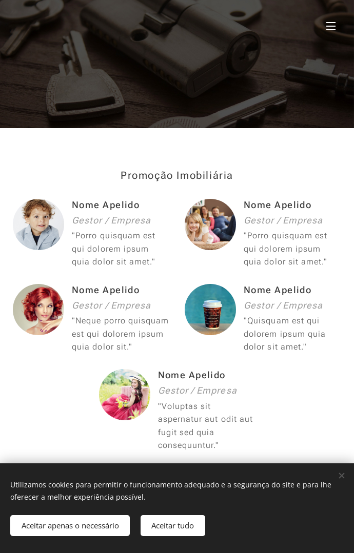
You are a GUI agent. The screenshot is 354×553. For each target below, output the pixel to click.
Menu (331, 26)
